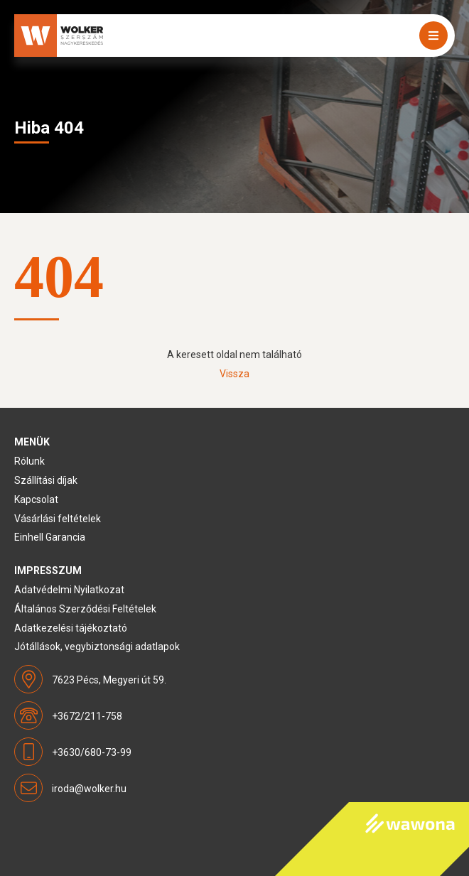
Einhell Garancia (49, 537)
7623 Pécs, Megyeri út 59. (109, 680)
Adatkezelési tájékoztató (70, 628)
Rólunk (29, 461)
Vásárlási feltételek (57, 518)
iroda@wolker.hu (89, 788)
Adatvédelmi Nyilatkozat (69, 589)
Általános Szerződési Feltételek (85, 609)
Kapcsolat (36, 499)
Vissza (234, 373)
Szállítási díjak (45, 480)
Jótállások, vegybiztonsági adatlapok (97, 646)
